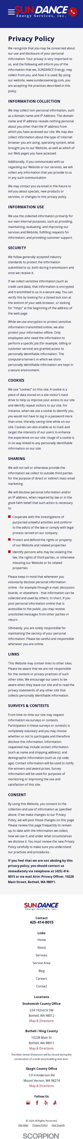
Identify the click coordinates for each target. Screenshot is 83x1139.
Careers (41, 978)
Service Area (41, 963)
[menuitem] (23, 1125)
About (41, 947)
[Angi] (55, 1103)
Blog (42, 971)
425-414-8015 (42, 922)
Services (41, 955)
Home (41, 940)
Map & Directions (41, 1021)
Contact (41, 986)
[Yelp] (46, 1103)
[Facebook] (37, 1103)
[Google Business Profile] (28, 1103)
